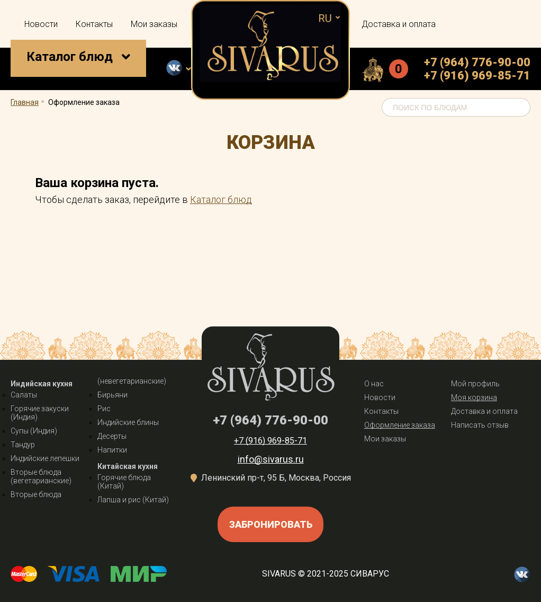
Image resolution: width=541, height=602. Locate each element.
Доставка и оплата (399, 24)
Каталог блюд (69, 56)
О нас (374, 383)
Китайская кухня (127, 466)
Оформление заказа (399, 425)
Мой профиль (475, 383)
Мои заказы (154, 24)
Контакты (94, 24)
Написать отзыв (480, 425)
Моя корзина (474, 397)
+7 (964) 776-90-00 (477, 62)
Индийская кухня (42, 383)
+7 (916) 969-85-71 (477, 75)
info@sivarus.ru (271, 459)
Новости (41, 24)
